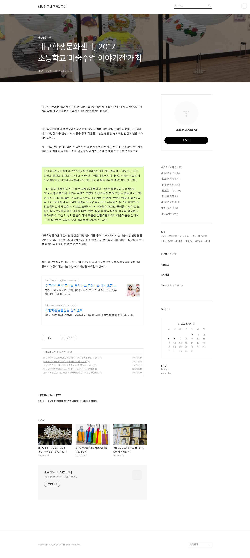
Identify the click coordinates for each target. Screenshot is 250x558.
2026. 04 (186, 323)
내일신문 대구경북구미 (52, 7)
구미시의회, (184, 236)
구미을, (164, 241)
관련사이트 (195, 544)
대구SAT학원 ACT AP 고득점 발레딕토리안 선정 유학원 (68, 369)
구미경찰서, (189, 241)
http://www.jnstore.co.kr (57, 305)
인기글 (173, 253)
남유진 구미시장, (175, 241)
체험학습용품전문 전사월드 (64, 310)
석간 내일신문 (169, 208)
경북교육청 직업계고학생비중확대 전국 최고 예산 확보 (68, 365)
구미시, (207, 241)
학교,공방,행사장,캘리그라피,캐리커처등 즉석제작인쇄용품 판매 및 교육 (89, 314)
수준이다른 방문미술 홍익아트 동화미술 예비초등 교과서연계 (81, 286)
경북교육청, (173, 236)
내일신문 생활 (170, 202)
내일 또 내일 (169, 214)
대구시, (164, 236)
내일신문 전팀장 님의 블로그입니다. (60, 476)
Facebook (166, 285)
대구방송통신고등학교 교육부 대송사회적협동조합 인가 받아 (71, 358)
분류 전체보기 (171, 167)
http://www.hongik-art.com (59, 280)
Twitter (179, 285)
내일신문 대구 (171, 173)
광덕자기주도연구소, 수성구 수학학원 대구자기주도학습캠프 (71, 373)
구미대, (194, 236)
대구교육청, (203, 236)
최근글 (164, 253)
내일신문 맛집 (169, 196)
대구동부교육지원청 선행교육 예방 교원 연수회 (65, 361)
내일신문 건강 (170, 185)
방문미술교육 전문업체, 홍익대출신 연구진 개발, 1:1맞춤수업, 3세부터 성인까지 (81, 292)
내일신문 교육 (49, 352)
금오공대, (199, 241)
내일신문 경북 (170, 179)
